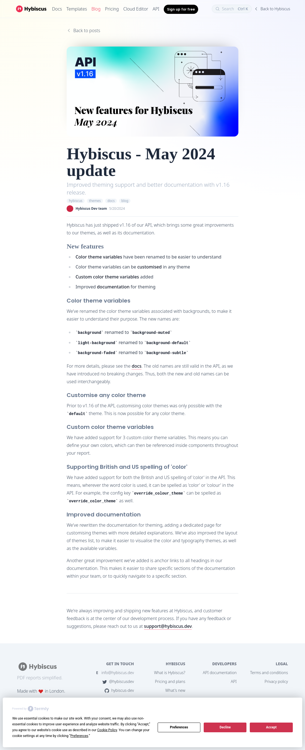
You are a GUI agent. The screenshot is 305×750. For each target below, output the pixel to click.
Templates (76, 9)
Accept (271, 727)
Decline (225, 727)
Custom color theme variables (107, 277)
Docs (57, 9)
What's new (175, 690)
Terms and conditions (269, 672)
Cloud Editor (135, 9)
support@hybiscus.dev (168, 626)
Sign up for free (181, 9)
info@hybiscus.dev (115, 672)
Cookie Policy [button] (107, 730)
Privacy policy (276, 681)
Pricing (112, 9)
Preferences (179, 727)
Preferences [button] (79, 736)
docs (136, 366)
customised (149, 267)
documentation (113, 287)
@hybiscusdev (118, 681)
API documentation (220, 672)
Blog (95, 9)
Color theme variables (98, 257)
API (156, 9)
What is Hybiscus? (169, 672)
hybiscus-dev (119, 690)
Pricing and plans (170, 681)
